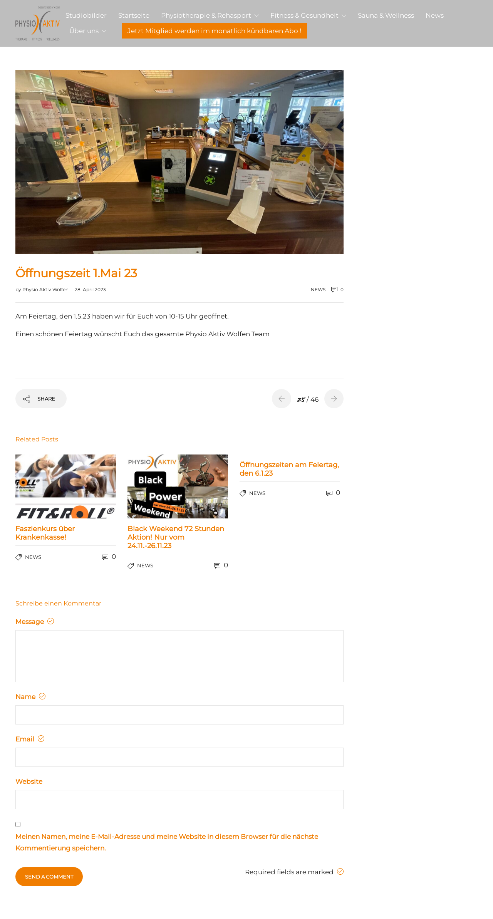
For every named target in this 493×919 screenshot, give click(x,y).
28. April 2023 (90, 289)
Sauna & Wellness (386, 15)
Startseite (133, 15)
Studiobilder (86, 15)
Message (34, 622)
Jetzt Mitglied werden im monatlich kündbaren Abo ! (214, 31)
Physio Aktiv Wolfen (46, 289)
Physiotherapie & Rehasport (206, 15)
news (318, 289)
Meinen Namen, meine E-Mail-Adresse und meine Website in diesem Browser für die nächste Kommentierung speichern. (166, 842)
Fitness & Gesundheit (304, 15)
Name (30, 697)
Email (29, 739)
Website (28, 781)
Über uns (84, 31)
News (435, 15)
